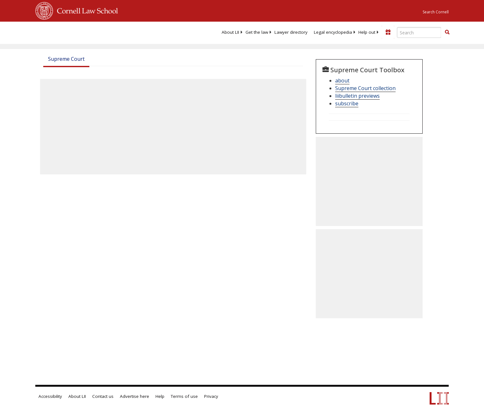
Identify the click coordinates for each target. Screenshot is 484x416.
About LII (230, 32)
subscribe (346, 103)
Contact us (103, 396)
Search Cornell (436, 12)
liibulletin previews (357, 95)
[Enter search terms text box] (419, 32)
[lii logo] (107, 31)
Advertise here (134, 396)
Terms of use (184, 396)
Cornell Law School (85, 10)
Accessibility (50, 396)
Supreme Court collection (365, 88)
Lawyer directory (291, 32)
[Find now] (447, 32)
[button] (447, 32)
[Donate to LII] (388, 32)
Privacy (211, 396)
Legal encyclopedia (333, 32)
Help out (366, 32)
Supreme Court (66, 58)
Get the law (256, 32)
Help (160, 396)
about (342, 80)
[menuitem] (230, 32)
